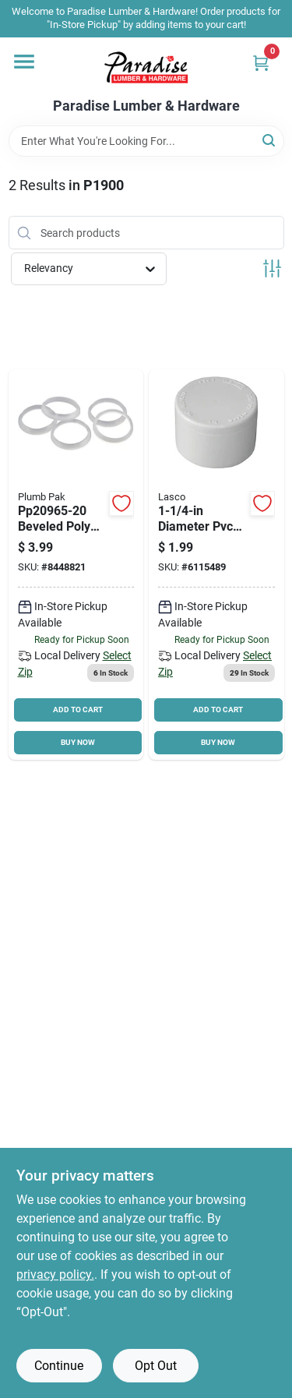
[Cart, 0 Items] (261, 63)
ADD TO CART (78, 709)
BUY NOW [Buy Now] (78, 742)
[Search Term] (146, 141)
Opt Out (156, 1365)
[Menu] (24, 61)
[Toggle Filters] (272, 268)
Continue (58, 1365)
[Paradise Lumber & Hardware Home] (146, 67)
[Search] (270, 140)
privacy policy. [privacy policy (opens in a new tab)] (55, 1274)
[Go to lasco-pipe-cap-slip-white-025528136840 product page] (216, 564)
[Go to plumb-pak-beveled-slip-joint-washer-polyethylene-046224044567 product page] (76, 564)
